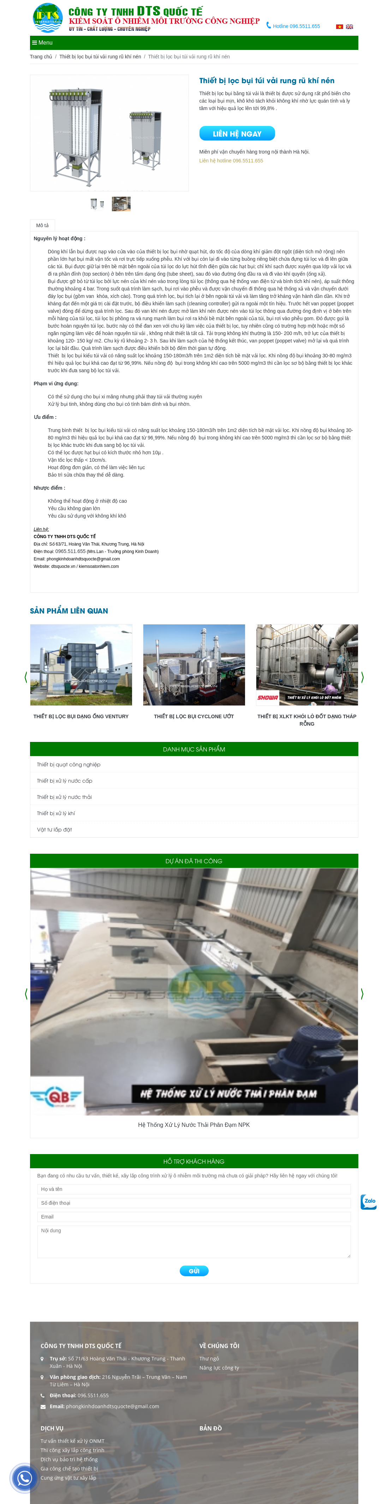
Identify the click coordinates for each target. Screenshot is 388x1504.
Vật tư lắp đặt (54, 829)
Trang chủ (41, 56)
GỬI (194, 1271)
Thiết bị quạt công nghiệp (69, 764)
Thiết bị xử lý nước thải (64, 796)
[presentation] (26, 677)
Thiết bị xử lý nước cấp (64, 780)
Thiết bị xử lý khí (56, 812)
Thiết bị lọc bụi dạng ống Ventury (81, 716)
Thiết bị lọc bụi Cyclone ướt (194, 716)
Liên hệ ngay (237, 133)
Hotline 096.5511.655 (293, 26)
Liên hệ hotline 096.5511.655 (231, 160)
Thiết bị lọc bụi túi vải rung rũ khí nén (100, 56)
